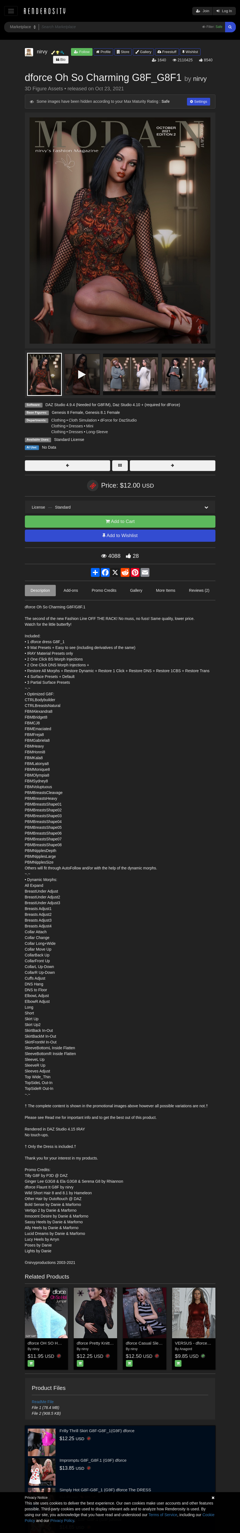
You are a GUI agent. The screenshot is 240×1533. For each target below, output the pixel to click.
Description (40, 590)
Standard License (69, 439)
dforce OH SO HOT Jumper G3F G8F (62, 1343)
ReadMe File (43, 1402)
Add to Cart (120, 521)
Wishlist (190, 52)
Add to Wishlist (120, 535)
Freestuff (166, 52)
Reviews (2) (199, 590)
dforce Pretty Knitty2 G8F (100, 1343)
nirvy (200, 78)
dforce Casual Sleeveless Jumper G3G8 (163, 1343)
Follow (81, 52)
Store (123, 52)
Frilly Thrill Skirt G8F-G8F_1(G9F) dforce (97, 1430)
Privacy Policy (62, 1520)
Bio (60, 59)
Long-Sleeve (97, 432)
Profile (103, 52)
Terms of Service (163, 1515)
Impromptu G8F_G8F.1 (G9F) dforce (93, 1460)
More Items (165, 590)
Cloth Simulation (83, 420)
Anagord (186, 1349)
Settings (198, 101)
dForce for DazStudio (118, 420)
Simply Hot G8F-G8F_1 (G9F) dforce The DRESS (105, 1489)
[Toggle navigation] (11, 11)
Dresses (76, 426)
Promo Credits (104, 590)
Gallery (143, 52)
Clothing (58, 420)
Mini (89, 426)
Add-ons (71, 590)
